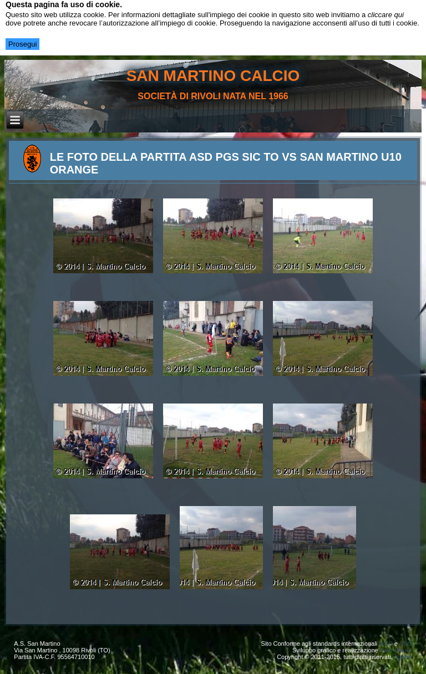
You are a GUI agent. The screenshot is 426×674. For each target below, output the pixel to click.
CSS (405, 643)
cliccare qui (386, 15)
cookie (403, 656)
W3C (385, 643)
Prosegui (22, 44)
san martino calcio (213, 75)
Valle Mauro (396, 650)
